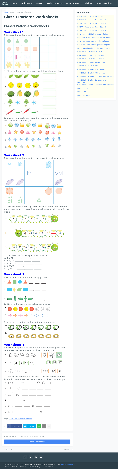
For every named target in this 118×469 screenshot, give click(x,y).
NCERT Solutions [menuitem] (104, 3)
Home (6, 12)
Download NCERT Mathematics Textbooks (94, 37)
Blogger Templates (68, 464)
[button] (4, 10)
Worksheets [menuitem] (26, 3)
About (14, 467)
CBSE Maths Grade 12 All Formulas (91, 52)
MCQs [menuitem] (39, 3)
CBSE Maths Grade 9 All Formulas (91, 62)
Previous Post (8, 449)
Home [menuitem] (14, 3)
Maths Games (82, 92)
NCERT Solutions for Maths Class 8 (91, 30)
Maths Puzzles (83, 88)
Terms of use (48, 467)
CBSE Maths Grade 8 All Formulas (91, 66)
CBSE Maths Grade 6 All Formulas (91, 73)
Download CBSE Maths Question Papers (93, 45)
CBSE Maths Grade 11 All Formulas (91, 55)
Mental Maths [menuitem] (18, 10)
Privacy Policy (34, 467)
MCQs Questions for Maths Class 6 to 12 (93, 48)
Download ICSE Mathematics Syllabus (92, 34)
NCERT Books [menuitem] (72, 3)
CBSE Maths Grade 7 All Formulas (91, 69)
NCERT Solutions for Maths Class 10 (91, 23)
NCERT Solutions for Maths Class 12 (91, 16)
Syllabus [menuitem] (88, 3)
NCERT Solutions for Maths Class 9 (91, 27)
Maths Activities (83, 95)
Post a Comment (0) (37, 442)
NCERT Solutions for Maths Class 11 (91, 20)
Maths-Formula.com (52, 464)
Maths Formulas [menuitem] (54, 3)
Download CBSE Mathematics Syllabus (93, 41)
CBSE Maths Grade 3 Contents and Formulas (95, 85)
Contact (23, 467)
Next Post (67, 449)
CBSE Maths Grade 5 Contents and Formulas (95, 76)
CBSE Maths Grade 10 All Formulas (91, 59)
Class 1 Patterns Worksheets (20, 418)
